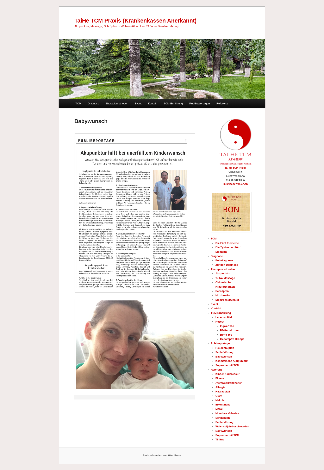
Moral (219, 408)
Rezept (220, 321)
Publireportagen (199, 103)
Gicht (219, 395)
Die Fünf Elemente (227, 243)
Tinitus (220, 439)
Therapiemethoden (117, 103)
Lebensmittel (224, 317)
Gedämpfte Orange (232, 339)
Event (138, 103)
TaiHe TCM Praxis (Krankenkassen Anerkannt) (135, 21)
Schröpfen (222, 291)
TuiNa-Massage (225, 278)
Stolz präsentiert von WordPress (162, 455)
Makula (220, 400)
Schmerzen (223, 417)
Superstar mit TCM (227, 365)
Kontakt (152, 103)
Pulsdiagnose (224, 260)
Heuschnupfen (225, 347)
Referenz (222, 103)
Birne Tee (226, 334)
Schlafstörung (224, 352)
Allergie (220, 387)
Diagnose (93, 103)
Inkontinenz (223, 404)
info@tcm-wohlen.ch (235, 184)
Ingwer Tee (227, 326)
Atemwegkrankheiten (229, 382)
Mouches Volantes (227, 413)
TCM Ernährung (173, 103)
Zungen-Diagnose (227, 264)
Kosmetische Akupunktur (232, 360)
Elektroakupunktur (227, 299)
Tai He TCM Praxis (235, 167)
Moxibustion (223, 295)
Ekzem (220, 378)
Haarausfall (223, 391)
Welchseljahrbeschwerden (232, 426)
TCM (78, 103)
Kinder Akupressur (228, 374)
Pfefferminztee (229, 330)
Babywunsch (224, 356)
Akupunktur (223, 273)
